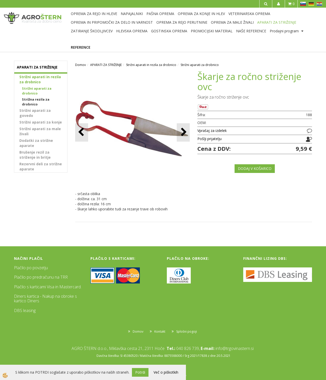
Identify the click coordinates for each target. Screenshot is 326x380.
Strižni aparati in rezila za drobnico (40, 79)
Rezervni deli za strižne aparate (40, 166)
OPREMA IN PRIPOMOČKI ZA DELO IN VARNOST (112, 22)
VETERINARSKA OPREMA (249, 13)
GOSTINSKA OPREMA (169, 31)
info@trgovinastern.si (234, 348)
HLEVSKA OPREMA (131, 31)
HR (319, 4)
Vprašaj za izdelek (212, 130)
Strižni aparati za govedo (35, 113)
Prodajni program (284, 31)
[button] (183, 132)
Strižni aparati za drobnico (36, 91)
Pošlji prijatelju (209, 138)
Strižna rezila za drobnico (35, 101)
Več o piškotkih (166, 372)
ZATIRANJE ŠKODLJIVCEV (92, 31)
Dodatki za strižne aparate (36, 143)
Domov (80, 65)
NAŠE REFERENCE (251, 31)
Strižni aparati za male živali (40, 131)
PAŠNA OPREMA (160, 13)
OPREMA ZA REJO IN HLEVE (94, 13)
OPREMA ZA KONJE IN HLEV (201, 13)
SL (303, 4)
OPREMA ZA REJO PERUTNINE (181, 22)
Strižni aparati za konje (40, 122)
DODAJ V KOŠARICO (254, 168)
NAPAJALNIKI (132, 13)
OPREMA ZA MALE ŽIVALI (232, 22)
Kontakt (159, 331)
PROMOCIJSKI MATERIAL (212, 31)
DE (311, 4)
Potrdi (140, 372)
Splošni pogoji (186, 331)
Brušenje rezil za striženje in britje (35, 155)
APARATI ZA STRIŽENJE (276, 22)
